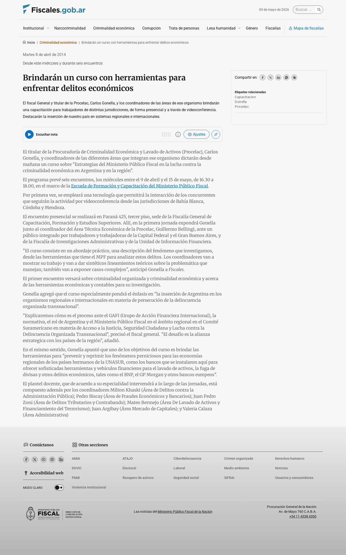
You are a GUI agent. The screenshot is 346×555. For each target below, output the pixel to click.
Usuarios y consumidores (294, 478)
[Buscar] (305, 9)
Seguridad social (186, 478)
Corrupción (151, 28)
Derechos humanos (289, 458)
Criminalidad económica (114, 28)
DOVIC (77, 468)
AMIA (76, 458)
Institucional (33, 28)
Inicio (28, 42)
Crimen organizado (238, 458)
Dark (59, 488)
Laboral (179, 468)
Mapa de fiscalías (306, 28)
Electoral (129, 468)
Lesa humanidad (221, 28)
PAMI (76, 478)
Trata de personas (184, 28)
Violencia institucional (89, 487)
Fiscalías (273, 28)
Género (252, 28)
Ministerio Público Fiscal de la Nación (185, 511)
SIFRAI (229, 478)
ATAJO (128, 458)
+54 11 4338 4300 (302, 516)
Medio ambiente (236, 468)
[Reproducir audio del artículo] (29, 134)
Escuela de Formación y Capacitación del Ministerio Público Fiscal (139, 186)
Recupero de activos (138, 478)
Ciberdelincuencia (187, 458)
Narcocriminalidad (70, 28)
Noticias (281, 468)
